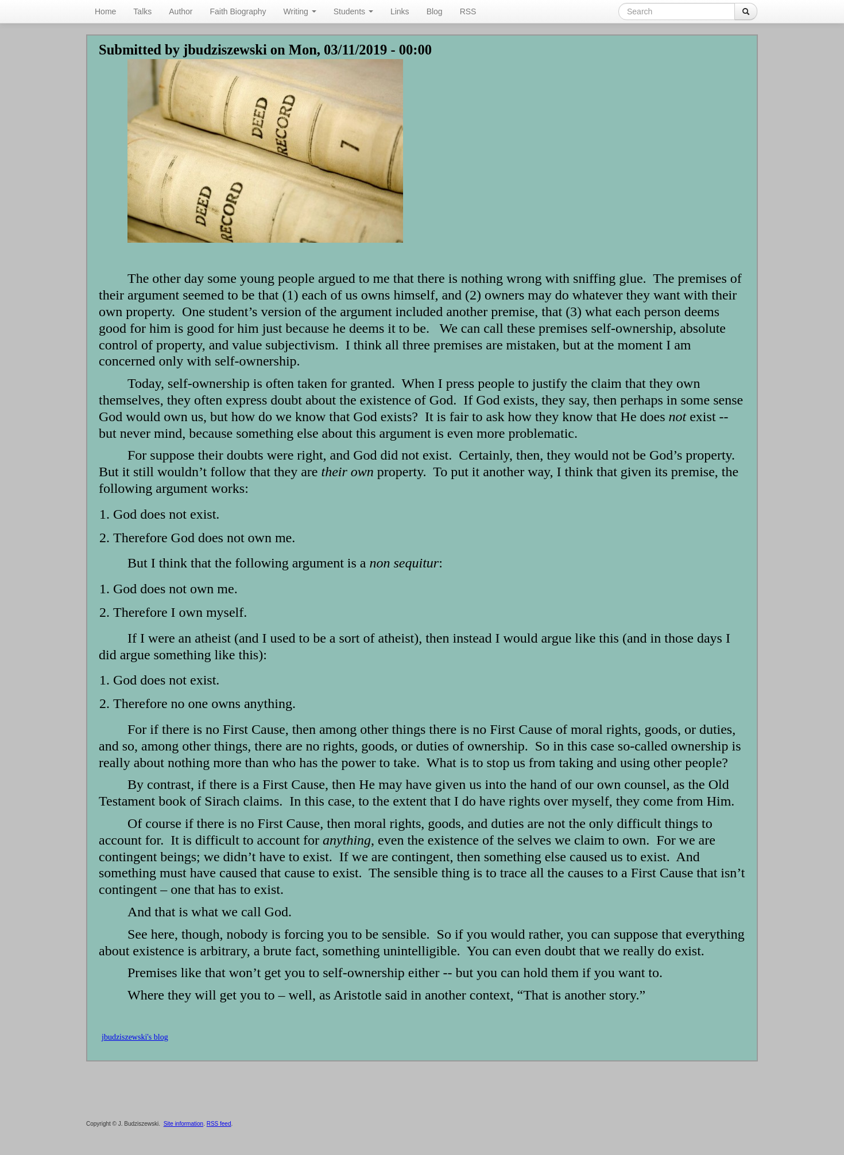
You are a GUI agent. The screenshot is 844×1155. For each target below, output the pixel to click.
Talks (142, 11)
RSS (468, 11)
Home (105, 11)
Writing (300, 11)
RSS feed (219, 1124)
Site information (183, 1124)
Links (399, 11)
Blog (435, 11)
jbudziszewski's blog (135, 1037)
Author (180, 11)
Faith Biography (238, 11)
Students (353, 11)
